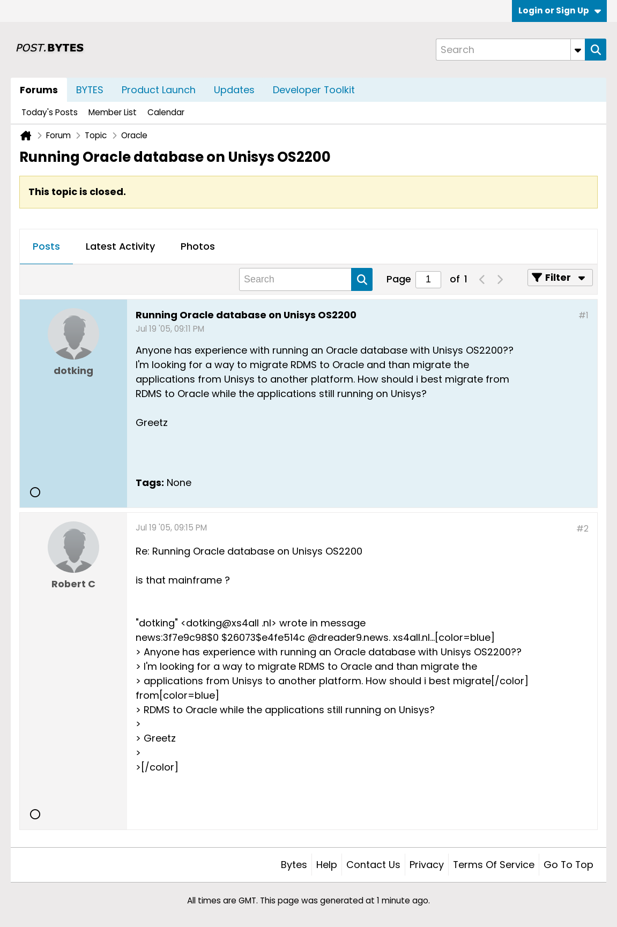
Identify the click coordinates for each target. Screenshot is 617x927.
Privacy (427, 864)
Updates (234, 89)
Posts (46, 246)
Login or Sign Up (559, 10)
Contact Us (373, 864)
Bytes (294, 864)
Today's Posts (49, 112)
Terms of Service (493, 864)
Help (326, 864)
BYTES (89, 89)
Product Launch (159, 89)
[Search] (510, 50)
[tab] (46, 247)
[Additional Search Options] (577, 50)
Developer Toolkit (314, 89)
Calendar (165, 112)
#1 (583, 315)
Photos (198, 246)
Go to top (568, 864)
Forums (39, 89)
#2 (582, 528)
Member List (112, 112)
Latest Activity (120, 246)
